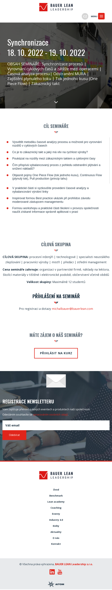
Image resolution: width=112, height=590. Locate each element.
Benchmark (56, 495)
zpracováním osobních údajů (50, 414)
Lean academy (56, 501)
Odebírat (14, 435)
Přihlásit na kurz (56, 353)
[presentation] (27, 447)
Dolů (56, 102)
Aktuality (56, 532)
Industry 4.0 (56, 520)
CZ (85, 16)
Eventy (56, 514)
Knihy (56, 526)
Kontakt (56, 544)
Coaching (56, 508)
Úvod (56, 489)
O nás (56, 538)
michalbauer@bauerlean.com (72, 309)
